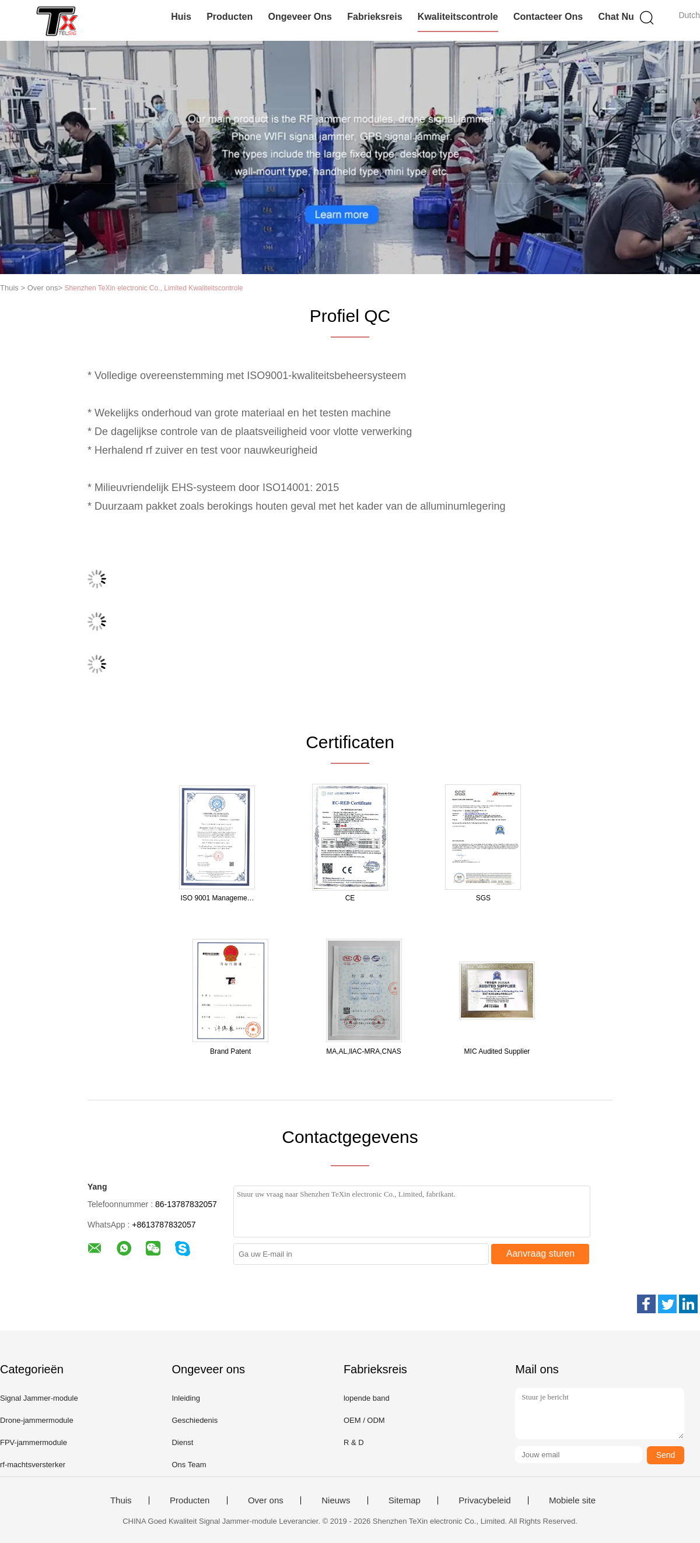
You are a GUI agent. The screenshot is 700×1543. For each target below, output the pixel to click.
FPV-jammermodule (33, 1442)
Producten (229, 17)
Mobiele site (572, 1500)
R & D (354, 1442)
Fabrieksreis (374, 17)
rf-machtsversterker (32, 1464)
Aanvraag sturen (540, 1253)
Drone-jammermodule (37, 1420)
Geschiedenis (195, 1420)
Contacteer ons (548, 17)
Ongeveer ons (300, 17)
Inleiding (186, 1398)
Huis (181, 17)
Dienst (182, 1442)
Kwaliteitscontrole (458, 17)
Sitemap (404, 1500)
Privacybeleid (484, 1500)
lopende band (367, 1398)
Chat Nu (616, 17)
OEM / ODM (364, 1420)
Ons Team (189, 1464)
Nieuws (335, 1500)
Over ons (266, 1500)
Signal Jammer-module (39, 1398)
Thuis (121, 1500)
